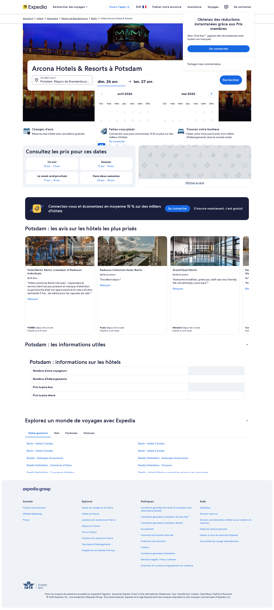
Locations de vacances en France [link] (98, 519)
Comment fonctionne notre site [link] (157, 535)
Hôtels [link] (40, 18)
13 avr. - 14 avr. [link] (106, 166)
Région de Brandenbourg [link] (74, 18)
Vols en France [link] (89, 532)
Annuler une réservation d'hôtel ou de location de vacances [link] (225, 521)
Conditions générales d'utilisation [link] (158, 553)
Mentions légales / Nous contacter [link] (158, 559)
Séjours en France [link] (91, 526)
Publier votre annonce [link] (34, 507)
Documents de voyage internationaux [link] (219, 541)
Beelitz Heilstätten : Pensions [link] (155, 465)
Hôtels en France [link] (90, 513)
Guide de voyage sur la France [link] (97, 507)
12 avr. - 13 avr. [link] (52, 166)
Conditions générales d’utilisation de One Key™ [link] (165, 516)
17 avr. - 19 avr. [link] (52, 180)
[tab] (38, 433)
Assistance (194, 7)
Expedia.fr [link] (28, 18)
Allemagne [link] (52, 18)
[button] (117, 86)
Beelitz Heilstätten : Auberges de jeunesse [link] (163, 458)
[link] (218, 64)
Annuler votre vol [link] (208, 513)
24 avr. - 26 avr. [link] (106, 180)
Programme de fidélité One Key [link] (98, 550)
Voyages (213, 7)
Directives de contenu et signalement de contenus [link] (167, 565)
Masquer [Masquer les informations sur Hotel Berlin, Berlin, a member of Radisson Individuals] (32, 299)
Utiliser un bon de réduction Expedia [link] (219, 535)
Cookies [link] (145, 547)
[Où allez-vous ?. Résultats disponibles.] (62, 80)
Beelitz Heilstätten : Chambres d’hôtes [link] (49, 465)
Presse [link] (26, 519)
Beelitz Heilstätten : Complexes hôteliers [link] (50, 472)
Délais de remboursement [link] (213, 529)
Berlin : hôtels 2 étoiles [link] (40, 443)
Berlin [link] (94, 18)
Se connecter (242, 7)
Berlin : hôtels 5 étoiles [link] (151, 450)
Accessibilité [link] (147, 529)
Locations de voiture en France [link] (97, 538)
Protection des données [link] (153, 541)
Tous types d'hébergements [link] (96, 544)
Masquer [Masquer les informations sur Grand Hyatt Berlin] (178, 288)
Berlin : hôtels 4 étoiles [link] (40, 450)
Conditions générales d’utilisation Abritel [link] (162, 522)
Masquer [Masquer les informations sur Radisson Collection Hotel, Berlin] (105, 285)
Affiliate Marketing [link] (32, 513)
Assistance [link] (205, 507)
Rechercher (231, 80)
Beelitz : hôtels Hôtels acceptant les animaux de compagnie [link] (173, 472)
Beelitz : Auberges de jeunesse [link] (45, 458)
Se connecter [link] (117, 141)
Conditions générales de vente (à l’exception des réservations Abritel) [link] (166, 509)
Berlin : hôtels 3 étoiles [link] (151, 443)
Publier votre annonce (166, 7)
